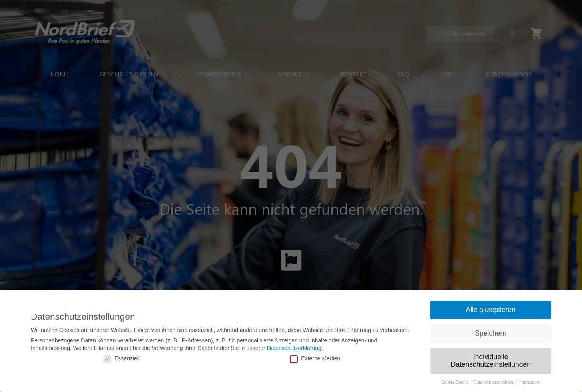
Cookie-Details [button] (455, 382)
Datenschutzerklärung (294, 348)
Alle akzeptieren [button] (491, 310)
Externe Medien (315, 358)
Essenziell (121, 358)
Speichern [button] (490, 333)
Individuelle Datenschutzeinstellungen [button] (491, 361)
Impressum (530, 382)
